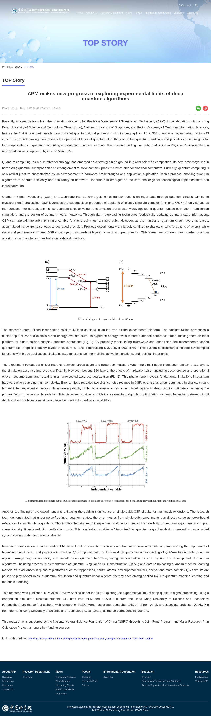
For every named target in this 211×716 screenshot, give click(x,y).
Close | (14, 108)
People (138, 12)
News (129, 12)
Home (80, 12)
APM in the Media (65, 689)
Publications (201, 677)
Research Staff (89, 681)
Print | (6, 108)
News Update (63, 681)
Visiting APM (201, 681)
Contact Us (8, 689)
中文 (189, 5)
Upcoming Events (65, 685)
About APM (91, 12)
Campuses (7, 685)
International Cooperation (158, 12)
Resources (192, 12)
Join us (85, 685)
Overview (7, 677)
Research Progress (66, 677)
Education (179, 12)
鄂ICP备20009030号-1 (162, 706)
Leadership (8, 681)
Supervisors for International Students (161, 681)
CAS (181, 5)
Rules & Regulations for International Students (165, 685)
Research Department (111, 12)
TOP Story (28, 67)
